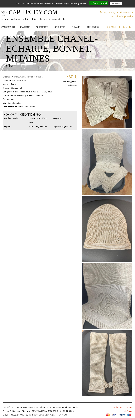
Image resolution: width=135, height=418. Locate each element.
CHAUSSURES (93, 27)
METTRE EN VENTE (122, 26)
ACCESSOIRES (42, 27)
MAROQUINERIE (8, 27)
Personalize (115, 3)
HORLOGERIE (59, 27)
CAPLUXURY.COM (33, 12)
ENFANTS (76, 27)
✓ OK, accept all (98, 3)
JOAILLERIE (25, 27)
